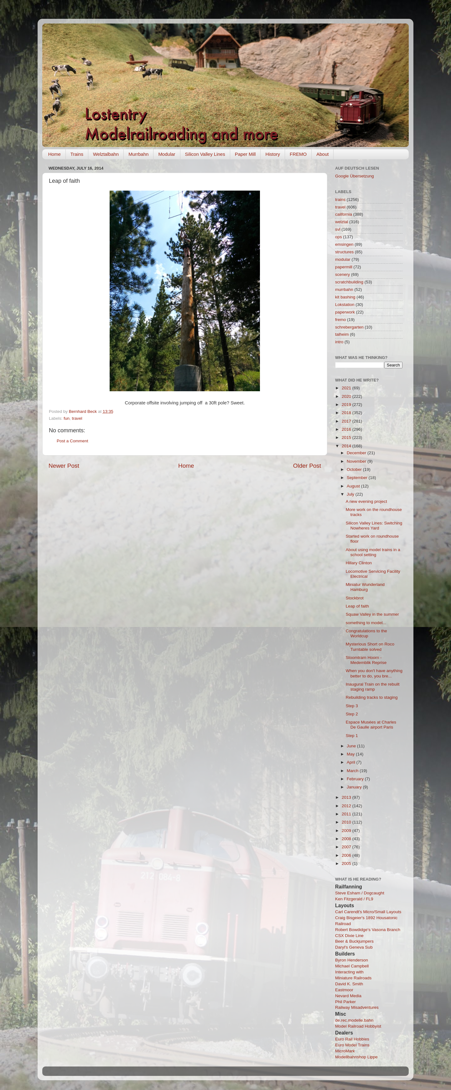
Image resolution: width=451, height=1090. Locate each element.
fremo (340, 319)
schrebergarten (349, 327)
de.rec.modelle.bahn (354, 1020)
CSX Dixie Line (349, 935)
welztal (341, 221)
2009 (347, 830)
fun (67, 418)
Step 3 (352, 705)
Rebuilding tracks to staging (372, 697)
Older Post (307, 465)
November (357, 461)
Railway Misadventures (357, 1007)
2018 (347, 412)
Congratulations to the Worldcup (366, 633)
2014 (347, 446)
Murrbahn (138, 154)
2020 (347, 396)
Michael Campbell (352, 966)
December (357, 452)
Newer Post (64, 465)
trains (340, 199)
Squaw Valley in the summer (372, 614)
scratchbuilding (349, 282)
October (355, 469)
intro (339, 342)
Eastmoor (344, 989)
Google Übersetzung (354, 176)
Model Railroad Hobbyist (358, 1026)
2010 (347, 822)
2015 (347, 437)
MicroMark (345, 1051)
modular (342, 259)
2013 (347, 797)
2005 (347, 863)
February (356, 779)
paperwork (345, 312)
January (355, 787)
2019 (347, 404)
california (343, 214)
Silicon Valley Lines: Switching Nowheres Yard (374, 525)
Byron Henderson (351, 960)
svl (337, 229)
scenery (342, 274)
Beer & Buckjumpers (354, 941)
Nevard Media (348, 995)
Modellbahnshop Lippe (356, 1057)
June (352, 746)
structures (344, 252)
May (351, 754)
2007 (347, 847)
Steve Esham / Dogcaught (359, 893)
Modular (166, 154)
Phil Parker (345, 1001)
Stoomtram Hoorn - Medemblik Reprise (366, 660)
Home (54, 154)
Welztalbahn (106, 154)
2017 (347, 421)
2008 (347, 838)
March (353, 770)
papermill (343, 267)
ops (338, 236)
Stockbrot (355, 598)
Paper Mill (245, 154)
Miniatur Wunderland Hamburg (365, 587)
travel (77, 418)
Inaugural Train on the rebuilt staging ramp (373, 687)
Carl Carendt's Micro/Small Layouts (368, 911)
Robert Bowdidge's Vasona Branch (367, 929)
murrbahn (344, 289)
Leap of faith (357, 606)
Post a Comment (72, 441)
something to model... (366, 622)
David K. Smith (349, 984)
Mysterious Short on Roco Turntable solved (370, 646)
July (351, 494)
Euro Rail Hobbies (352, 1039)
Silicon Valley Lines (205, 154)
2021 (347, 388)
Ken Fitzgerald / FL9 (354, 899)
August (354, 486)
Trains (76, 154)
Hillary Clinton (359, 563)
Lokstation (345, 304)
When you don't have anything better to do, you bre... (374, 673)
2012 (347, 805)
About (322, 154)
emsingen (344, 244)
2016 (347, 429)
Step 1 (352, 735)
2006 (347, 855)
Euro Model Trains (352, 1045)
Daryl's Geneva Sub (354, 947)
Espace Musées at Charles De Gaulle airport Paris (371, 724)
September (358, 477)
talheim (342, 334)
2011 (347, 814)
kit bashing (345, 297)
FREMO (298, 154)
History (272, 154)
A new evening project (366, 501)
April (351, 762)
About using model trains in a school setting (373, 552)
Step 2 (352, 714)
